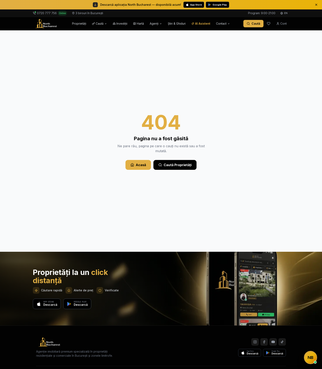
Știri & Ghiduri (177, 23)
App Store (194, 4)
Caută (99, 23)
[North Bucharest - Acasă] (46, 24)
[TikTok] (282, 342)
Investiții (120, 23)
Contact (223, 23)
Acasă (138, 165)
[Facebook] (264, 342)
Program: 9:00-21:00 (261, 13)
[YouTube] (273, 342)
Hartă (138, 23)
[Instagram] (255, 342)
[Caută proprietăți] (253, 23)
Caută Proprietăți (175, 165)
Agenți (156, 23)
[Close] (316, 4)
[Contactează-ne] (310, 357)
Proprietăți (79, 23)
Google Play (217, 4)
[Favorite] (268, 23)
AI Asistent (200, 23)
